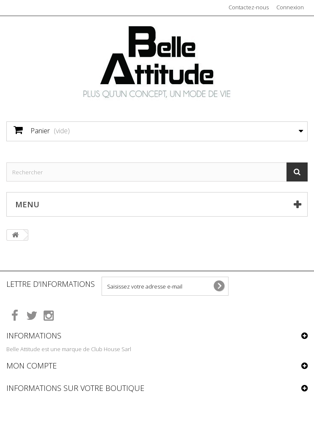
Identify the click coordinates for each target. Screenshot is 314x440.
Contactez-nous (249, 7)
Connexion (290, 7)
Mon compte (31, 365)
